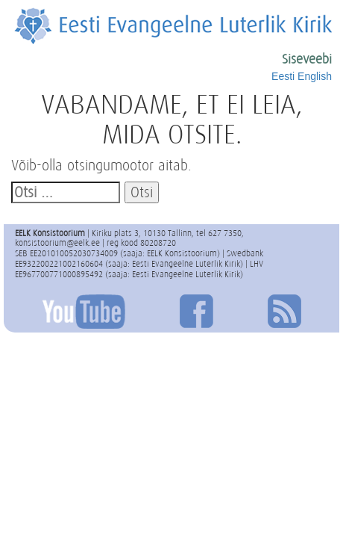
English (315, 76)
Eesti (283, 76)
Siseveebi (307, 59)
